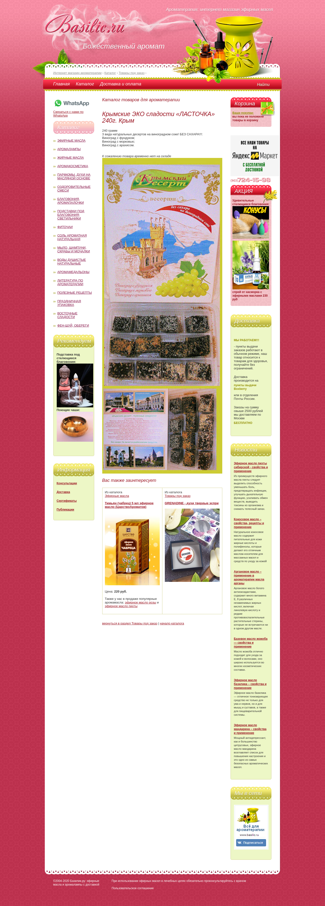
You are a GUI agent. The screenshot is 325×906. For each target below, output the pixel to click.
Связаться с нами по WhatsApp (71, 111)
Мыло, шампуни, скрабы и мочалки (73, 249)
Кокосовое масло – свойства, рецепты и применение (249, 523)
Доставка (63, 492)
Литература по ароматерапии (70, 282)
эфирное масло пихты (121, 606)
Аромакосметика (72, 166)
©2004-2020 (61, 881)
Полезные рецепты (74, 292)
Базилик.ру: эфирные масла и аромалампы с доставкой (76, 882)
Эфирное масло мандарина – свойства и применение (250, 729)
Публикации (65, 509)
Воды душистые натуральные (71, 261)
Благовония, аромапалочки (70, 200)
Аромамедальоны (73, 272)
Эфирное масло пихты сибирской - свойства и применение (251, 467)
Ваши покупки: (243, 113)
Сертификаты (67, 501)
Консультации (67, 483)
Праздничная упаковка (69, 303)
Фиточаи (65, 227)
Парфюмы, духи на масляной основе (74, 176)
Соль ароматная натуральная (72, 237)
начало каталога (172, 623)
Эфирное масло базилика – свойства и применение (250, 684)
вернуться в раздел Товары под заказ (130, 623)
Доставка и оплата (120, 84)
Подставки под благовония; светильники (70, 214)
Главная (61, 84)
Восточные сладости (67, 315)
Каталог (85, 84)
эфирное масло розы (140, 602)
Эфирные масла (71, 140)
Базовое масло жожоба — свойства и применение (251, 642)
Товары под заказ (178, 496)
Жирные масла (70, 157)
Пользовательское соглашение (133, 888)
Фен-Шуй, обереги (73, 325)
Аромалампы (69, 149)
